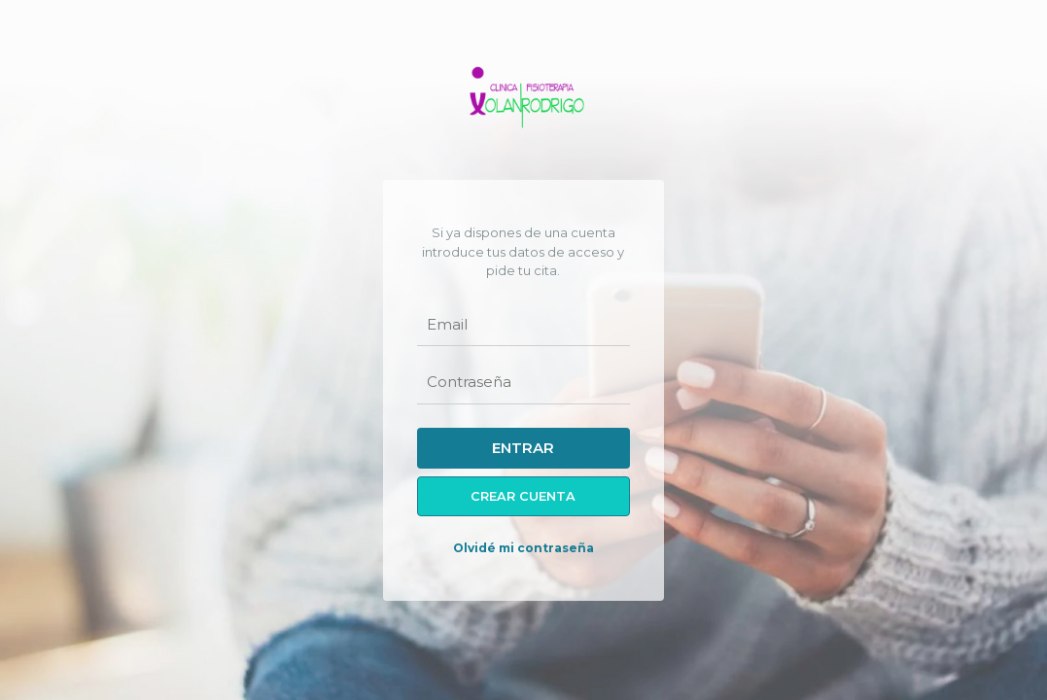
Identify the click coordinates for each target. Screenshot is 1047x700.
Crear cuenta (523, 496)
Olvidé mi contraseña (523, 548)
